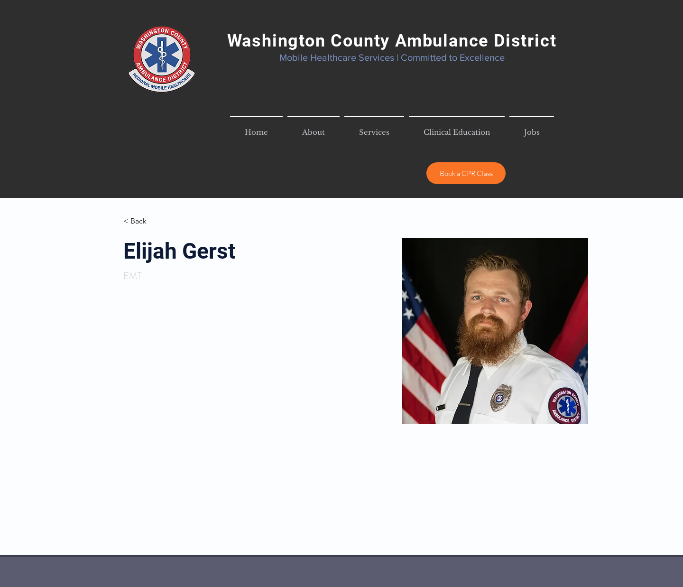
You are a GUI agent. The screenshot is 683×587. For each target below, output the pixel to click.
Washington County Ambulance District (392, 41)
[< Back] (142, 221)
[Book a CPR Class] (466, 173)
